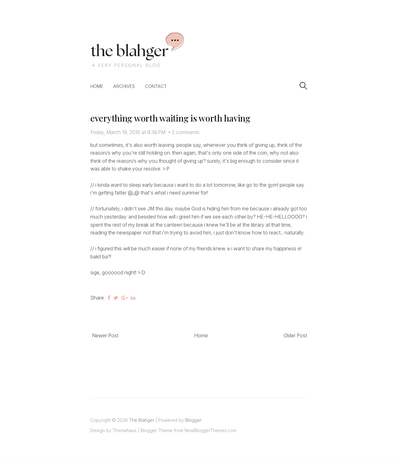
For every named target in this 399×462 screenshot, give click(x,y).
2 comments (186, 132)
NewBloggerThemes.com (210, 430)
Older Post (295, 335)
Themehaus (125, 430)
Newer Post (105, 335)
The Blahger (141, 420)
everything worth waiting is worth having (170, 118)
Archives (124, 86)
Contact (156, 86)
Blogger (193, 420)
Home (96, 86)
